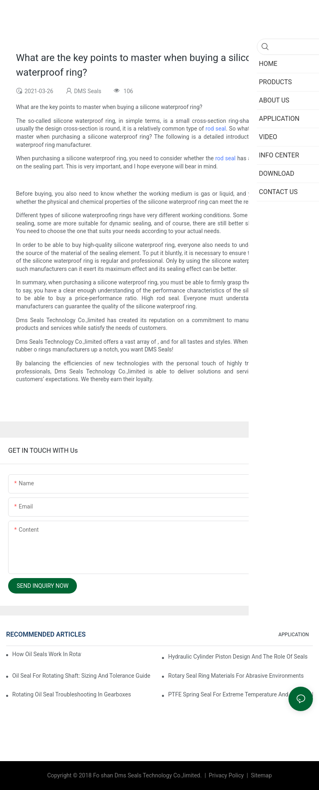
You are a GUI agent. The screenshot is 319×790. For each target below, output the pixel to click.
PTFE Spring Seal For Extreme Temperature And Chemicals (240, 694)
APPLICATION (293, 634)
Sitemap (260, 775)
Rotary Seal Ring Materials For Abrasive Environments (236, 675)
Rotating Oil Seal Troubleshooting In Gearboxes (71, 694)
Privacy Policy (227, 775)
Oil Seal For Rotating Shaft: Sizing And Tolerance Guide (81, 675)
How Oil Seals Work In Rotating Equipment (46, 654)
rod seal (215, 128)
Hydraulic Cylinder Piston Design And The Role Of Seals (238, 656)
